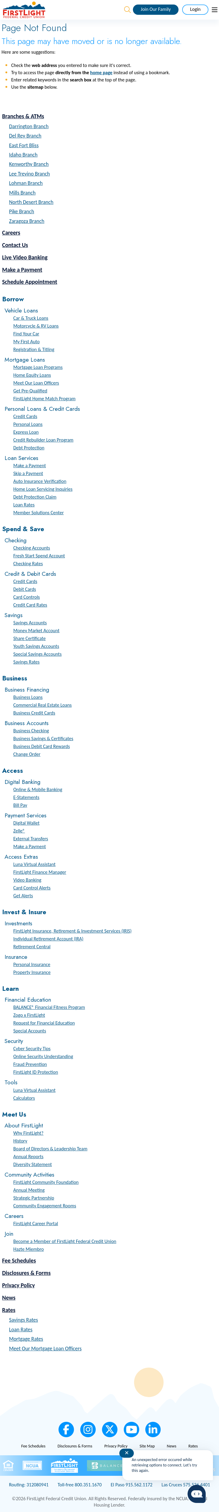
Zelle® (19, 831)
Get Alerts (23, 896)
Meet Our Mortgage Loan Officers (45, 1348)
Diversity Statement (32, 1164)
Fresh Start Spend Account (39, 556)
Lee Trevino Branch (29, 173)
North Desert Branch (31, 202)
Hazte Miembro (28, 1249)
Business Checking (31, 731)
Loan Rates (23, 505)
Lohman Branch (26, 183)
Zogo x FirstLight (29, 1015)
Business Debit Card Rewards (41, 746)
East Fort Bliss (24, 145)
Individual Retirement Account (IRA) (48, 939)
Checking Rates (28, 563)
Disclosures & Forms (26, 1273)
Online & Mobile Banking (37, 789)
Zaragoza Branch (26, 221)
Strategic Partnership (33, 1198)
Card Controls (26, 597)
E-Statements (26, 797)
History (20, 1141)
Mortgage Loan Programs (38, 367)
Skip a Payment (28, 473)
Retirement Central (31, 946)
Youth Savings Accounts (36, 646)
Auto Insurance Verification (39, 481)
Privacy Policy (18, 1285)
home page (101, 72)
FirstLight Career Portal (35, 1223)
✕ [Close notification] (126, 1453)
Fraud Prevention (30, 1064)
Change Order (26, 754)
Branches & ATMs (23, 116)
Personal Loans (28, 424)
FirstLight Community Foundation (46, 1182)
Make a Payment (22, 269)
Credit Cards (25, 416)
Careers (11, 232)
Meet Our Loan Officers (36, 383)
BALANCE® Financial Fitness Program (49, 1007)
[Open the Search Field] (127, 9)
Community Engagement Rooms (44, 1206)
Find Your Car (26, 334)
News (8, 1297)
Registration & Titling (33, 349)
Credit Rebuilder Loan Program (43, 440)
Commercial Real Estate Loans (42, 705)
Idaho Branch (23, 154)
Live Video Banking (24, 257)
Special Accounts (29, 1031)
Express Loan (26, 432)
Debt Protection (28, 448)
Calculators (24, 1098)
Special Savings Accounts (37, 654)
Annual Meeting (29, 1190)
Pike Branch (21, 211)
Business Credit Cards (34, 713)
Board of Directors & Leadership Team (50, 1149)
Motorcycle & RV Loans (36, 326)
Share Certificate (29, 638)
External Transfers (30, 839)
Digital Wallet (26, 823)
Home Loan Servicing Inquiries (42, 489)
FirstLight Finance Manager (39, 872)
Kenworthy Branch (29, 164)
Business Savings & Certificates (43, 738)
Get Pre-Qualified (30, 391)
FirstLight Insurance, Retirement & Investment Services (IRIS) (72, 931)
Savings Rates (26, 662)
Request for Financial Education (44, 1023)
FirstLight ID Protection (35, 1072)
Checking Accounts (31, 548)
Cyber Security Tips (31, 1048)
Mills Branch (22, 192)
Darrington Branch (29, 126)
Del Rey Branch (25, 135)
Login (195, 9)
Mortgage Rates (26, 1339)
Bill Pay (20, 805)
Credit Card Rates (30, 605)
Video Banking (27, 880)
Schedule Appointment (29, 281)
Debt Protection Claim (34, 497)
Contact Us (15, 245)
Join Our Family (156, 9)
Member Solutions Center (38, 512)
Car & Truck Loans (30, 318)
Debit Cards (24, 589)
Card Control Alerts (31, 888)
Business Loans (28, 697)
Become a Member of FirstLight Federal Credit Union (64, 1241)
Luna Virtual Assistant (34, 864)
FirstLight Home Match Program (44, 398)
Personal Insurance (31, 964)
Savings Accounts (30, 623)
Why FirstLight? (28, 1133)
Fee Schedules (19, 1260)
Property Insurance (31, 972)
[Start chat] (196, 1494)
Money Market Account (36, 630)
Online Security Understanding (43, 1056)
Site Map (147, 1446)
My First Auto (26, 341)
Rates (8, 1310)
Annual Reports (28, 1156)
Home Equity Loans (32, 375)
